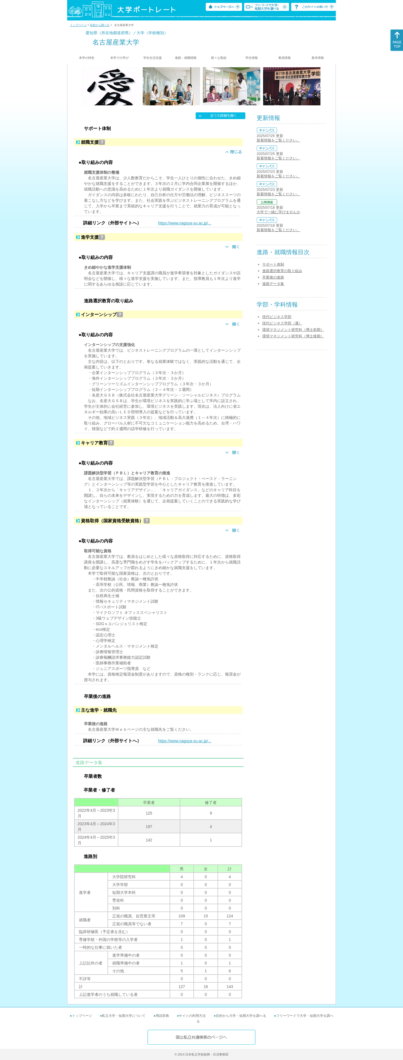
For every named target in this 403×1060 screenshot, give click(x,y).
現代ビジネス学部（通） (282, 323)
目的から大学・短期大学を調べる (241, 1016)
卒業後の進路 (273, 277)
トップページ (78, 25)
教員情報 (284, 57)
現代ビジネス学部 (276, 317)
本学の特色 (86, 57)
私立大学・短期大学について (124, 1016)
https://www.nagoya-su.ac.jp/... (184, 223)
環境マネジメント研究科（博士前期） (293, 330)
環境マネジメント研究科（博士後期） (293, 336)
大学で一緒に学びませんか (278, 212)
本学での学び (119, 57)
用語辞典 (162, 1016)
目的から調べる (99, 25)
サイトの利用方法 (192, 1016)
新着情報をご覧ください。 (278, 140)
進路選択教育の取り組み (282, 271)
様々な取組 (218, 57)
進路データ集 (273, 284)
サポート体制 (273, 264)
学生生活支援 (152, 57)
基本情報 (317, 57)
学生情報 (251, 57)
